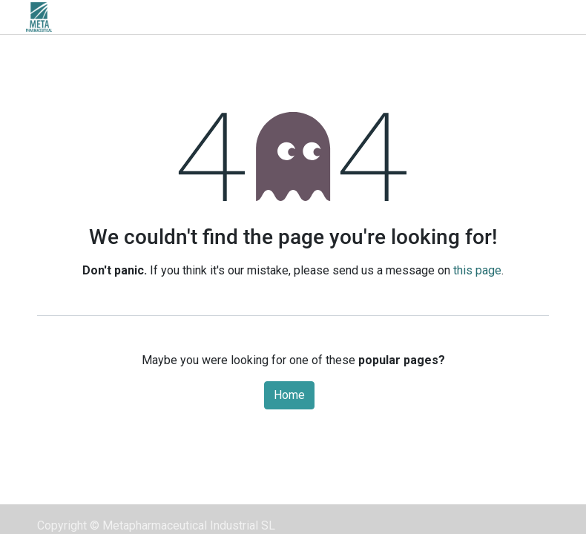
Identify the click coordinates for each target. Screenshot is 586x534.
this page (477, 270)
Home (289, 395)
